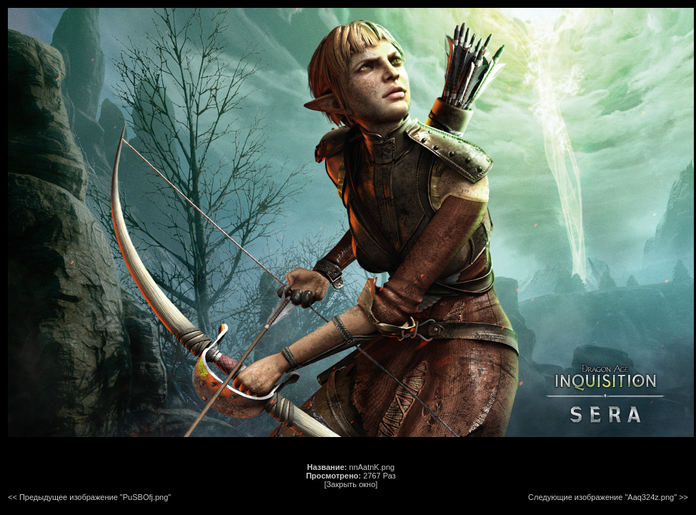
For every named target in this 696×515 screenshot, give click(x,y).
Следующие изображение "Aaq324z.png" (602, 497)
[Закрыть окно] (351, 484)
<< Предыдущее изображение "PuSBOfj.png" (89, 497)
